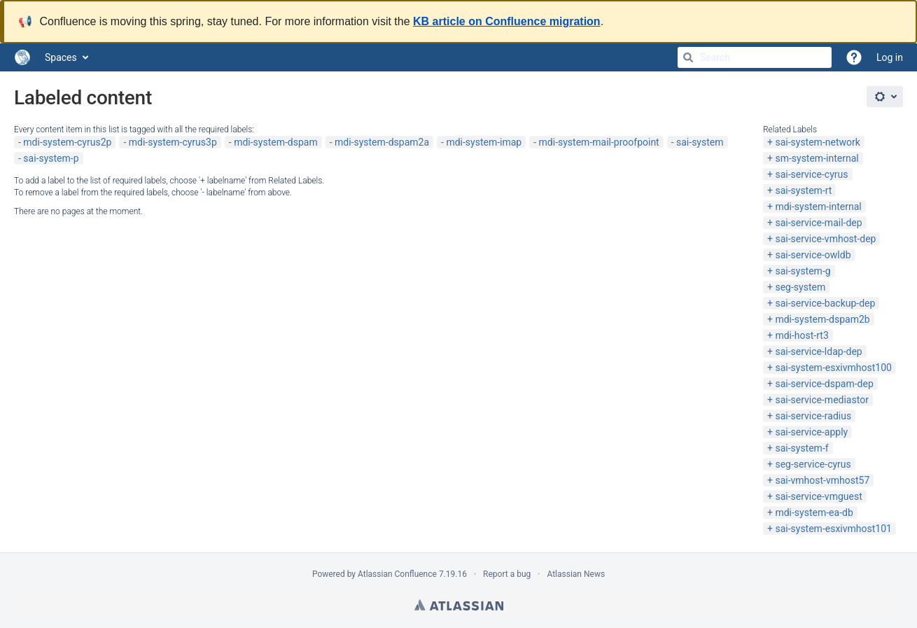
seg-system (800, 287)
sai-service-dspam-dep (824, 383)
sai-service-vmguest (818, 496)
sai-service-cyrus (811, 174)
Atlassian (458, 605)
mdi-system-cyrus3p (173, 142)
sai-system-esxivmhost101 (833, 528)
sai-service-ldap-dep (818, 351)
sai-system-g (802, 271)
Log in (889, 57)
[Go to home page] (22, 57)
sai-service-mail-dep (818, 222)
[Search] (688, 57)
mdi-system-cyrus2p (67, 142)
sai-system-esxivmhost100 (833, 367)
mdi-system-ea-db (814, 512)
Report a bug (507, 574)
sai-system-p (50, 158)
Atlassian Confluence (397, 574)
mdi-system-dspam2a (382, 142)
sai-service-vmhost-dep (825, 238)
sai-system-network (817, 142)
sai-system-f (801, 448)
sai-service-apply (811, 432)
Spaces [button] (61, 57)
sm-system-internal (816, 158)
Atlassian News (576, 574)
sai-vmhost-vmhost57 (822, 480)
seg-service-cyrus (812, 464)
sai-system (699, 142)
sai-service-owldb (812, 254)
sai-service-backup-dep (825, 303)
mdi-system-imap (484, 142)
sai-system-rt (803, 190)
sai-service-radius (813, 415)
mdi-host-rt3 (801, 335)
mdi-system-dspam (276, 142)
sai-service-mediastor (821, 399)
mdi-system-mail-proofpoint (599, 142)
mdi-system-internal (818, 206)
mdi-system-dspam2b (822, 319)
